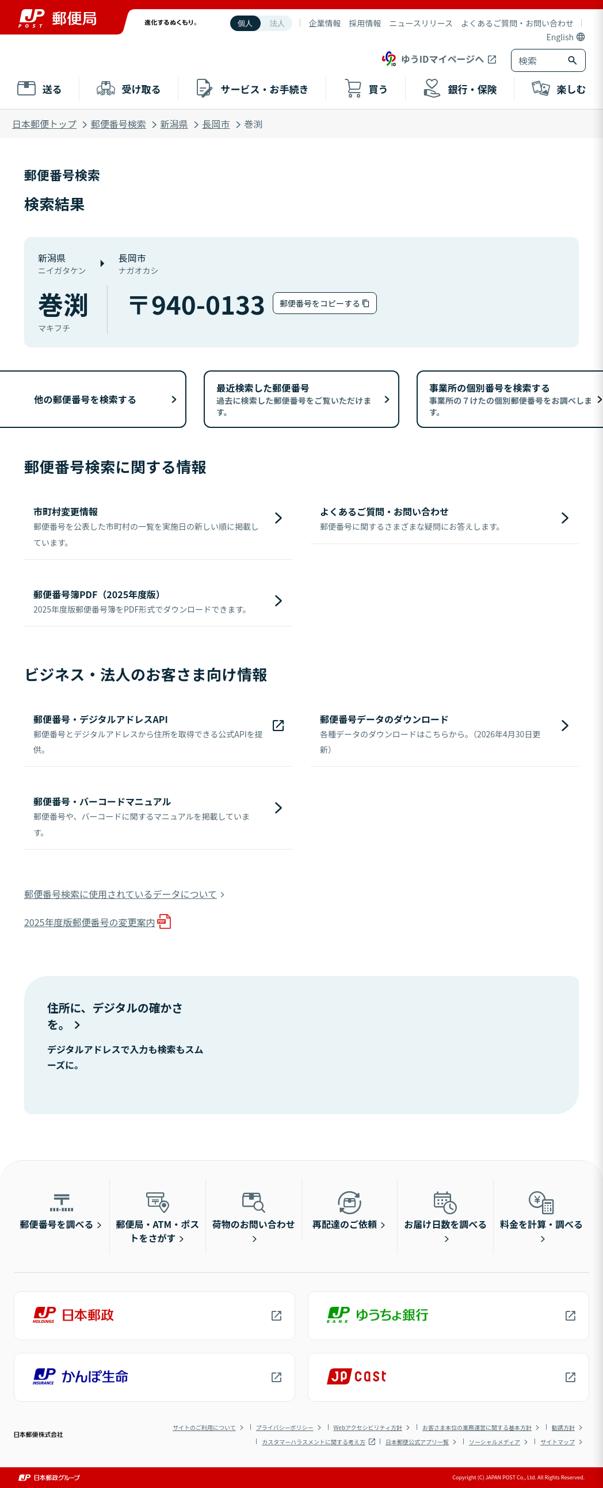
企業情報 (324, 23)
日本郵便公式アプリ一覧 (417, 1441)
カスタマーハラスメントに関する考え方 (313, 1441)
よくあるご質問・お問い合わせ (517, 23)
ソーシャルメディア (494, 1441)
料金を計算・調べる (541, 1209)
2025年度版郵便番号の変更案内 (89, 922)
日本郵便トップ (44, 124)
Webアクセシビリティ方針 (368, 1427)
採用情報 (365, 23)
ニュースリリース (421, 23)
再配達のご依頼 (344, 1209)
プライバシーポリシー (285, 1427)
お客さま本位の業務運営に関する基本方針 (477, 1427)
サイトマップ (557, 1441)
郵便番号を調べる (57, 1209)
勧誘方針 (563, 1427)
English (560, 37)
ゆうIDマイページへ (432, 58)
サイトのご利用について (204, 1427)
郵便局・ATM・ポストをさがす (158, 1216)
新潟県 (174, 124)
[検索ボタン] (573, 60)
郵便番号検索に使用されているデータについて (120, 894)
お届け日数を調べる (445, 1209)
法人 (277, 23)
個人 (245, 23)
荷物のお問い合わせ (253, 1209)
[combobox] (537, 60)
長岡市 (216, 124)
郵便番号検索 (118, 124)
